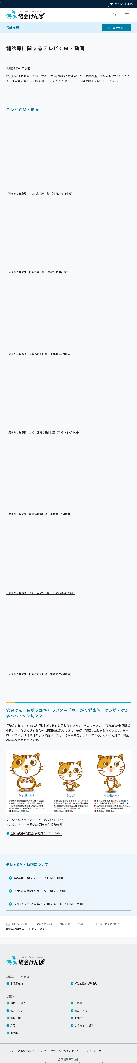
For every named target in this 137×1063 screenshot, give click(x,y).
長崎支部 (12, 27)
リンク (10, 1051)
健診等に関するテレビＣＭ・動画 (38, 877)
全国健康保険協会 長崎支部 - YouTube (36, 833)
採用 (13, 1025)
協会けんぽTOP (19, 924)
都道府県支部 (44, 924)
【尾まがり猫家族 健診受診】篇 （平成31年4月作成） (40, 272)
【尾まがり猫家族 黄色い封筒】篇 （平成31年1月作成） (42, 514)
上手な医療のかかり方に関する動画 (40, 890)
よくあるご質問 (84, 1025)
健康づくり (16, 1010)
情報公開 (15, 1018)
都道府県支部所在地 (86, 983)
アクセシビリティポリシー (66, 1051)
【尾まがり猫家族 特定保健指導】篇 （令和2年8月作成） (42, 193)
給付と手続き (18, 1003)
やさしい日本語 (124, 4)
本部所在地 (16, 983)
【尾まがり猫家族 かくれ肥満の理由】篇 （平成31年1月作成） (46, 432)
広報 (80, 924)
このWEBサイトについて (32, 1051)
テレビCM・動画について (27, 864)
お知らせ (80, 1018)
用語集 (14, 1033)
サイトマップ (94, 1051)
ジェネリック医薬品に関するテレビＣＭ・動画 (48, 903)
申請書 (78, 1003)
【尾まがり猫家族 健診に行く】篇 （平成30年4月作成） (42, 674)
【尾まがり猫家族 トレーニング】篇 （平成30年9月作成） (43, 593)
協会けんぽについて (86, 1010)
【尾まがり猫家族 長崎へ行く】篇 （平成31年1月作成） (42, 354)
